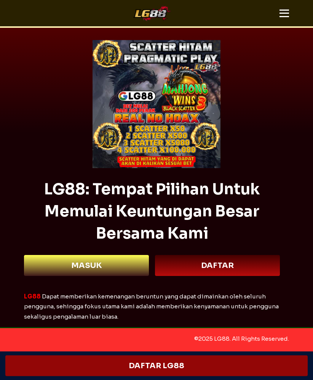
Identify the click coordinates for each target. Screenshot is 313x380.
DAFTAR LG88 (156, 365)
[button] (284, 13)
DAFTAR (217, 265)
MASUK (86, 265)
